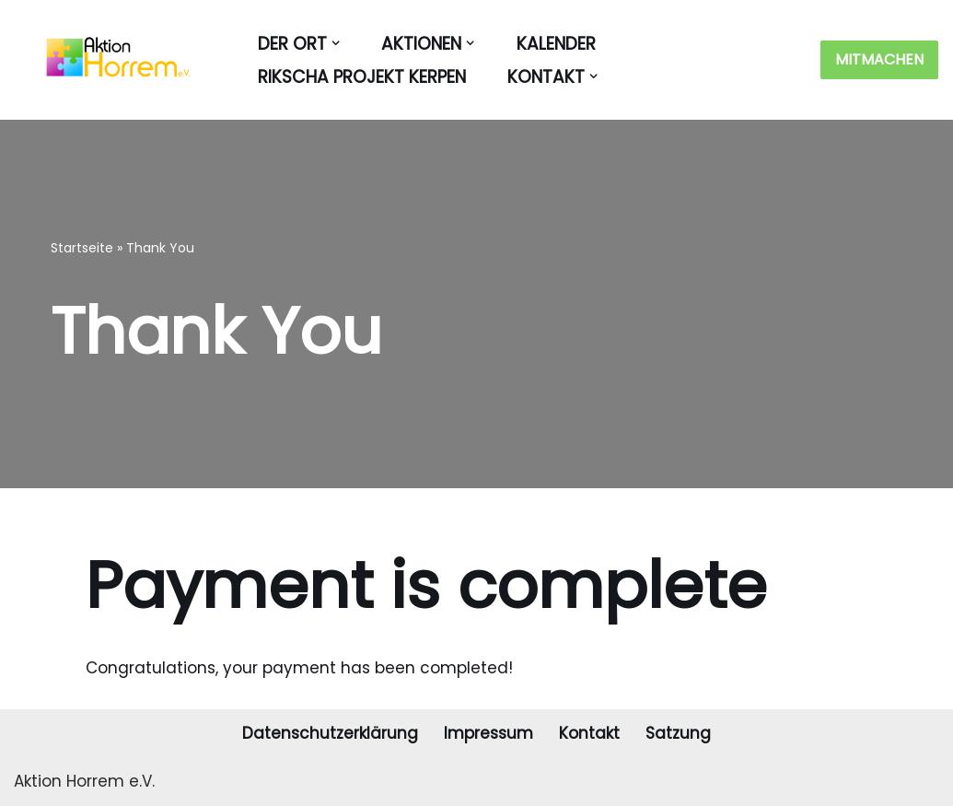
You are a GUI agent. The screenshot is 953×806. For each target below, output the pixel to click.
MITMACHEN (879, 59)
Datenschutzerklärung (330, 733)
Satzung (678, 733)
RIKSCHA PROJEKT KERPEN (362, 76)
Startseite (82, 248)
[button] (335, 43)
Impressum (488, 733)
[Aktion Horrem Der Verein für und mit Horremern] (110, 60)
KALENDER (556, 43)
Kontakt (589, 733)
